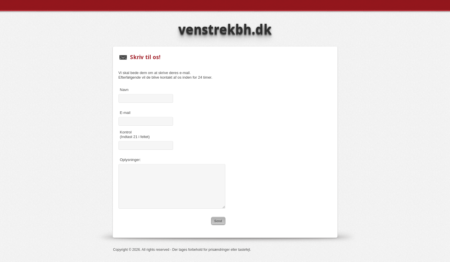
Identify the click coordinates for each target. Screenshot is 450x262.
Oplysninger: (130, 160)
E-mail (125, 112)
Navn (124, 90)
